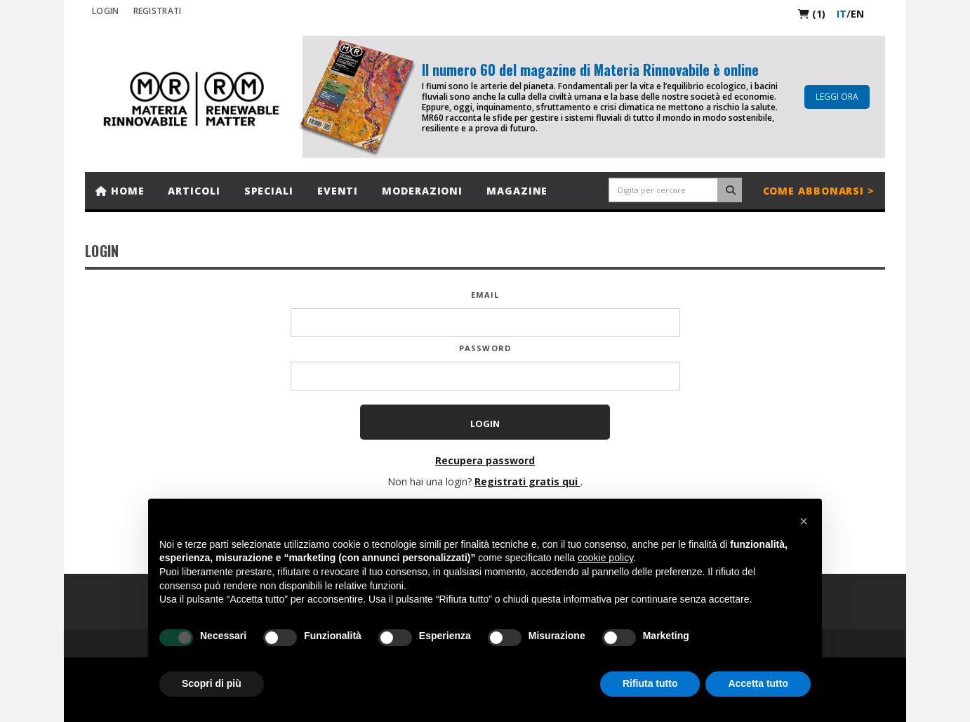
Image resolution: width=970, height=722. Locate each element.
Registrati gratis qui (527, 481)
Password (485, 348)
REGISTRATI (157, 11)
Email (485, 294)
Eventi (337, 190)
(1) (811, 13)
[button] (803, 521)
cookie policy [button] (605, 557)
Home (119, 190)
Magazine (516, 190)
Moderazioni (422, 190)
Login (105, 11)
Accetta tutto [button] (758, 683)
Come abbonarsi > (819, 190)
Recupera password (485, 460)
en (857, 13)
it (841, 13)
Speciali (268, 190)
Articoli (194, 190)
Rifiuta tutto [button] (650, 683)
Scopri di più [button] (211, 683)
